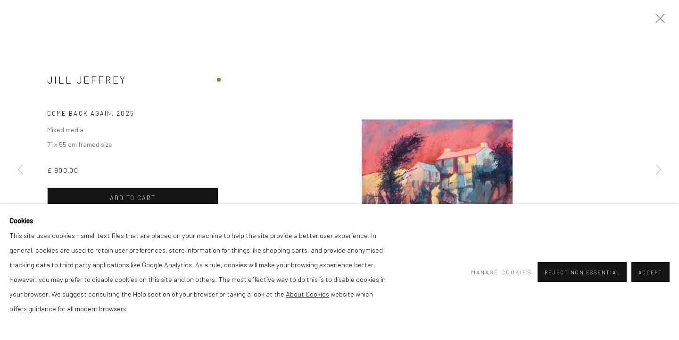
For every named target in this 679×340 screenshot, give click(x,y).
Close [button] (658, 21)
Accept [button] (650, 272)
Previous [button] (20, 170)
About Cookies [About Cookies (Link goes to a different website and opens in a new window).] (307, 293)
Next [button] (658, 170)
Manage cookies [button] (501, 272)
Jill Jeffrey (86, 79)
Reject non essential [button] (582, 272)
